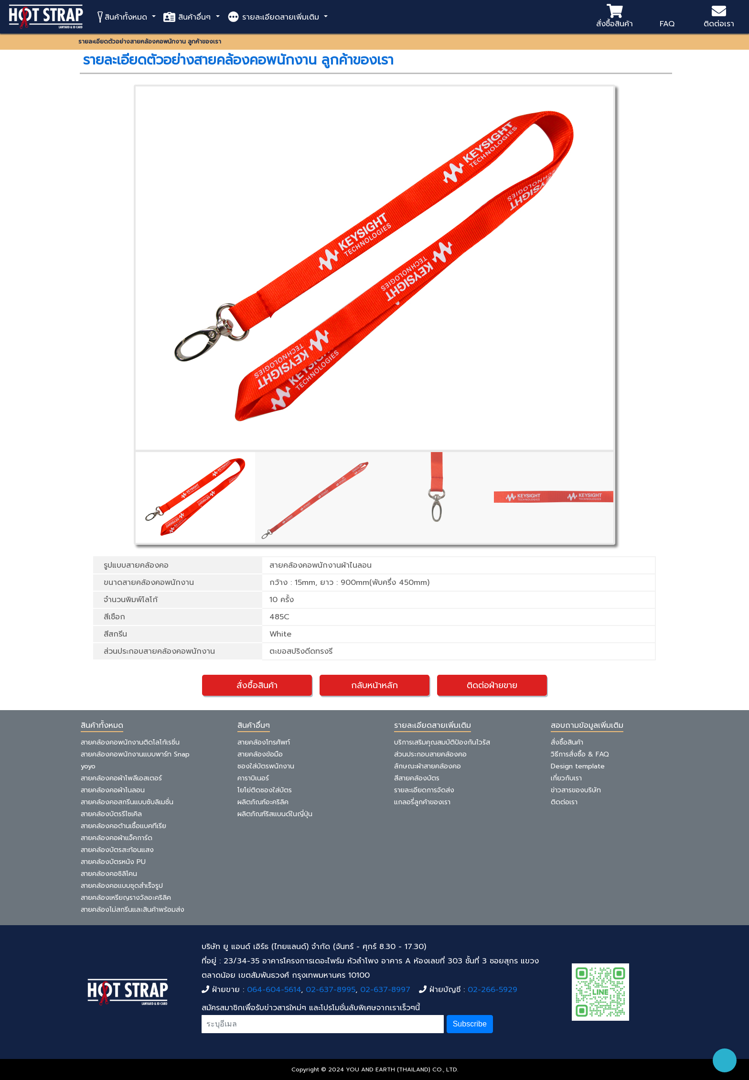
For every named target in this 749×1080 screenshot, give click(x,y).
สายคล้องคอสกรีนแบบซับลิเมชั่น (127, 802)
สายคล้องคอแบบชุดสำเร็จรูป (122, 886)
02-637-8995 (330, 989)
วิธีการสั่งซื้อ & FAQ (580, 754)
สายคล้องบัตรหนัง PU (113, 862)
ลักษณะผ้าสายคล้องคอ (427, 766)
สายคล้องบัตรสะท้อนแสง (117, 850)
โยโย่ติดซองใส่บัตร (264, 790)
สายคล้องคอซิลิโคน (109, 874)
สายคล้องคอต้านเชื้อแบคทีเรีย (123, 826)
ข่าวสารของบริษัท (576, 790)
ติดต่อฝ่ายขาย (492, 685)
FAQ (667, 17)
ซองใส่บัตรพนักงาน (265, 766)
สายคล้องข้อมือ (260, 754)
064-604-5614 (274, 989)
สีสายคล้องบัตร (416, 778)
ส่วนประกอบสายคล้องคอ (430, 754)
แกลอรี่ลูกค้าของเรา (422, 802)
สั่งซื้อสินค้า (614, 17)
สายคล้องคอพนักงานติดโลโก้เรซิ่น (130, 742)
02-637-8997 (385, 989)
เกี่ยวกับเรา (566, 778)
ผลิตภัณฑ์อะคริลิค (263, 802)
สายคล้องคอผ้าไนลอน (113, 790)
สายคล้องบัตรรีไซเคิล (111, 814)
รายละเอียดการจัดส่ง (424, 790)
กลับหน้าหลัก (374, 685)
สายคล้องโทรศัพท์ (263, 742)
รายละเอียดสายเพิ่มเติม (274, 17)
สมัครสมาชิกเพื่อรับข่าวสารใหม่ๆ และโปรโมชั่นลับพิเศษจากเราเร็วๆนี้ (311, 1008)
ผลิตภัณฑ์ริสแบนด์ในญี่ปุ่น (274, 814)
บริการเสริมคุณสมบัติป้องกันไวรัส (442, 742)
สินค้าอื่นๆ (188, 17)
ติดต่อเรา (719, 17)
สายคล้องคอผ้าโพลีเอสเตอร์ (121, 778)
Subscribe (470, 1024)
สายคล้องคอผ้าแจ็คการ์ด (116, 838)
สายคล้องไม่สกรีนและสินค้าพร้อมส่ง (132, 910)
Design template (578, 766)
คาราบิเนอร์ (253, 778)
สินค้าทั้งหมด (123, 17)
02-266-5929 (492, 989)
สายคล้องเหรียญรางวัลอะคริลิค (126, 898)
